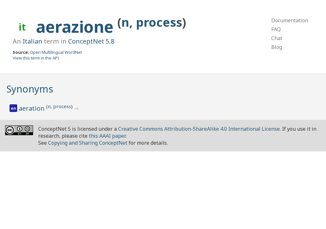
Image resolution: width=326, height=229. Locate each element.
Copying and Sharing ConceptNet (87, 142)
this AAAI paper (107, 135)
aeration (32, 108)
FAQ (276, 29)
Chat (276, 38)
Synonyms (29, 88)
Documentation (289, 20)
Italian (32, 41)
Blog (276, 47)
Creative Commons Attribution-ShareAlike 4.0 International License (199, 128)
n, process (151, 22)
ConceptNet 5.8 (91, 41)
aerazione (76, 27)
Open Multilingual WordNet (56, 52)
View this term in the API (36, 58)
